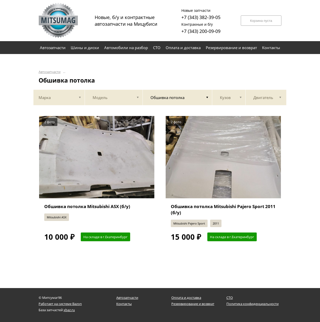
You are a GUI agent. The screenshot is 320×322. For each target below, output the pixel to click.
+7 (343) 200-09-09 (200, 27)
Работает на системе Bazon (60, 303)
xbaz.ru (69, 310)
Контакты (124, 303)
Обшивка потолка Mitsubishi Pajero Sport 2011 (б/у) (223, 209)
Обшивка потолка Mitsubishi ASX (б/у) (87, 206)
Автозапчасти (49, 72)
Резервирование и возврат (192, 303)
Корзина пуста (261, 21)
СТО (229, 297)
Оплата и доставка (186, 297)
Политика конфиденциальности (252, 303)
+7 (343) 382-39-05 (200, 13)
